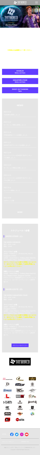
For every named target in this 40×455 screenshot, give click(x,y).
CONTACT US (25, 441)
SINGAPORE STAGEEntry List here (20, 81)
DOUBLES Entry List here (20, 72)
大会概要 (16, 50)
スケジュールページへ (20, 345)
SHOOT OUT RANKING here (20, 90)
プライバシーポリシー (8, 441)
